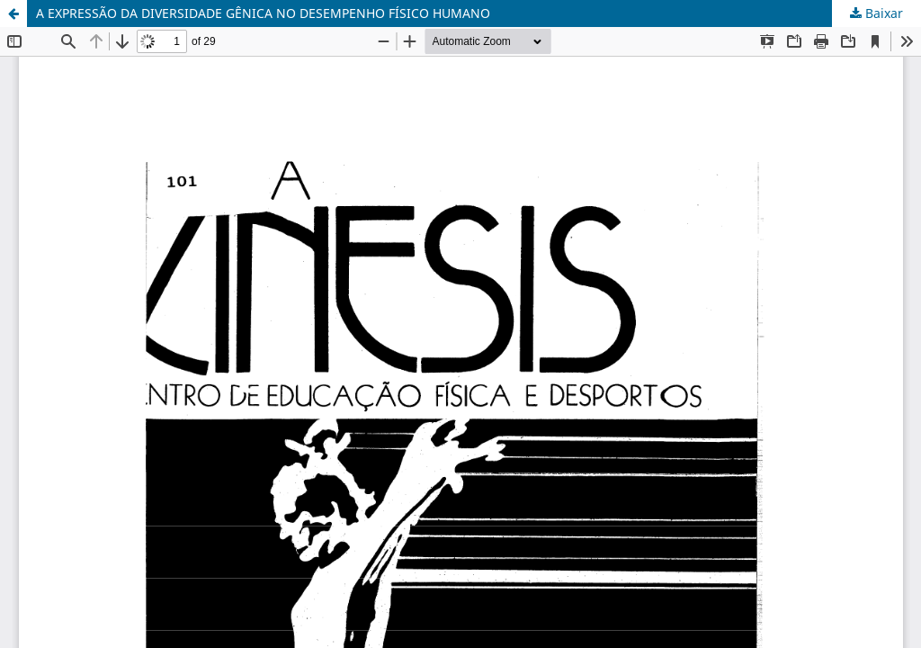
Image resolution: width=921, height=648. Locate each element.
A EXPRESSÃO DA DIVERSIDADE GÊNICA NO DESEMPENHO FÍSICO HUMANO (263, 13)
